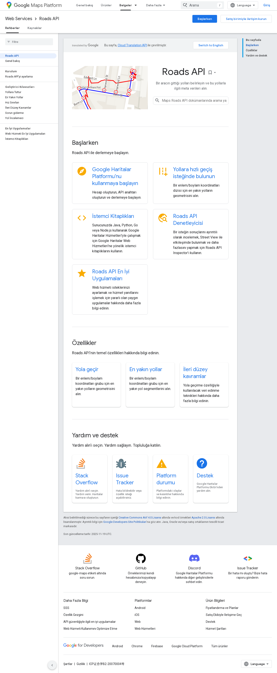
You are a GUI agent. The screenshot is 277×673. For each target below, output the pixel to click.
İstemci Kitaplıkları (113, 216)
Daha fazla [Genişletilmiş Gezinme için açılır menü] (153, 5)
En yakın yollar (145, 369)
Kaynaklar (34, 28)
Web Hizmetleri (145, 628)
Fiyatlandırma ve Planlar (222, 608)
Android (140, 608)
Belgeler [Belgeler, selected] (125, 5)
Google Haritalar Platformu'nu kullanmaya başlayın (115, 176)
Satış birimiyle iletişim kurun (246, 19)
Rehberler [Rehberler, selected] (12, 28)
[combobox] (202, 5)
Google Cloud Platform (187, 646)
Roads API (49, 18)
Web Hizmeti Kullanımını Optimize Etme (90, 628)
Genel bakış (84, 5)
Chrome (137, 646)
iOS (137, 615)
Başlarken (205, 19)
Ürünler (106, 5)
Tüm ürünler (219, 646)
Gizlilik (81, 664)
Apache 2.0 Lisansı (203, 517)
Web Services (18, 18)
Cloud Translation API (132, 45)
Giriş (266, 5)
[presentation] (150, 143)
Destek (205, 475)
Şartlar (67, 664)
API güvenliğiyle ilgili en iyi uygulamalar (89, 621)
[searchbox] (29, 41)
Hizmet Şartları (216, 628)
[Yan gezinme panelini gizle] (52, 665)
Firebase (157, 646)
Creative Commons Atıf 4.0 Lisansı (140, 517)
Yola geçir (87, 369)
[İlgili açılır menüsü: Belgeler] (137, 5)
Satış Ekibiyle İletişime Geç (224, 615)
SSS (66, 608)
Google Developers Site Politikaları (124, 521)
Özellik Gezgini (73, 615)
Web (138, 621)
